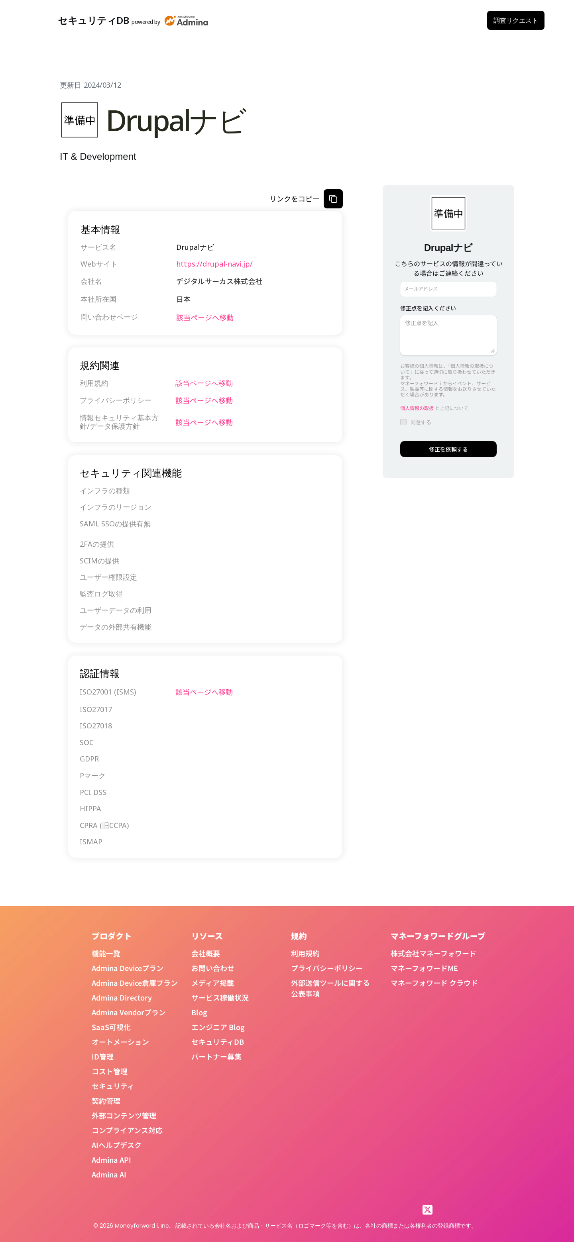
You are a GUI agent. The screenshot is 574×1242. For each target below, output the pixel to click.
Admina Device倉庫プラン (135, 982)
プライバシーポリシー (327, 968)
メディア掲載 (212, 982)
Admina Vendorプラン (129, 1012)
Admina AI (109, 1174)
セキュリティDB (217, 1041)
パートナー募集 (216, 1056)
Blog (199, 1012)
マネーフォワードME (424, 968)
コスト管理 (110, 1071)
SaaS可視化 (111, 1027)
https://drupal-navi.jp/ (214, 264)
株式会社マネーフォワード (433, 953)
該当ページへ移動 (205, 317)
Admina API (111, 1159)
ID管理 (103, 1056)
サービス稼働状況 (220, 997)
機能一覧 (106, 953)
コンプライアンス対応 (127, 1130)
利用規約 (305, 953)
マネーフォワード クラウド (434, 982)
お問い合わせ (212, 968)
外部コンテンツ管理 (124, 1115)
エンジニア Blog (218, 1027)
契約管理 (106, 1100)
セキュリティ (113, 1086)
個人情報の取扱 (417, 407)
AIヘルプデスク (117, 1145)
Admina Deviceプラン (127, 968)
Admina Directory (122, 997)
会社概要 (205, 953)
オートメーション (120, 1041)
